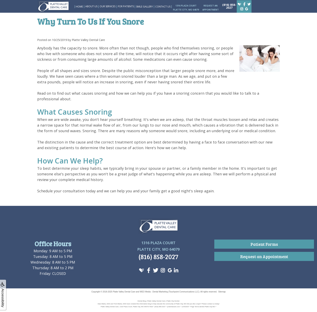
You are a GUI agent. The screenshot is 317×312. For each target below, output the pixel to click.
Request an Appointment (264, 256)
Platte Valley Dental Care (124, 292)
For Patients (126, 6)
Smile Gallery (144, 6)
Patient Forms (264, 244)
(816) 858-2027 (229, 6)
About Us (91, 6)
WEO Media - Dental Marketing (154, 292)
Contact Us (162, 6)
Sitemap (222, 292)
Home (79, 6)
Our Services (107, 6)
